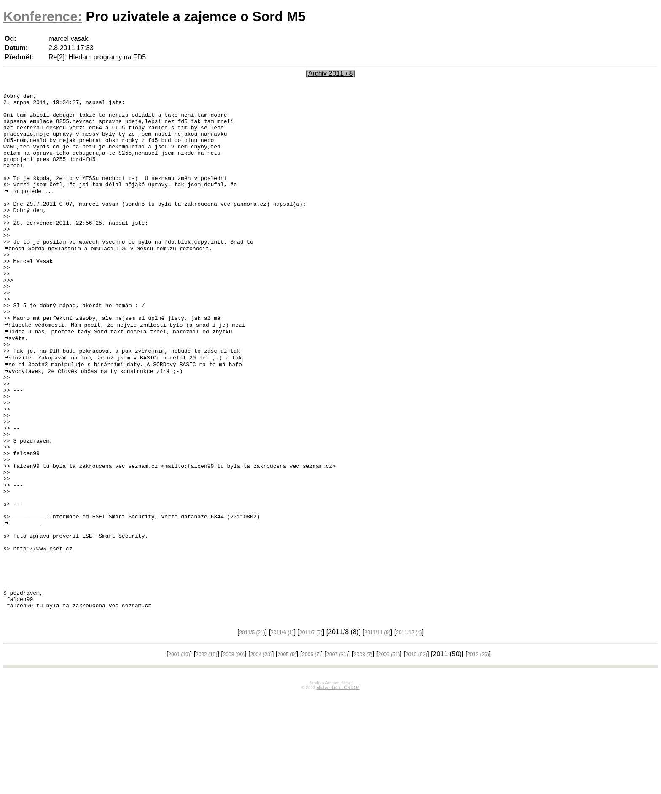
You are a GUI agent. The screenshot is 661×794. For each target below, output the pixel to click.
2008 (363, 754)
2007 (337, 754)
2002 (206, 754)
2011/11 (377, 732)
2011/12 (409, 732)
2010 (416, 754)
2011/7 (310, 732)
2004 (261, 754)
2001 (179, 754)
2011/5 (252, 732)
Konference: (42, 16)
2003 (234, 754)
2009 (389, 754)
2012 (478, 754)
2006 (311, 754)
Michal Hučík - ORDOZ (337, 787)
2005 (286, 754)
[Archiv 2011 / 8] (330, 73)
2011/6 (282, 732)
